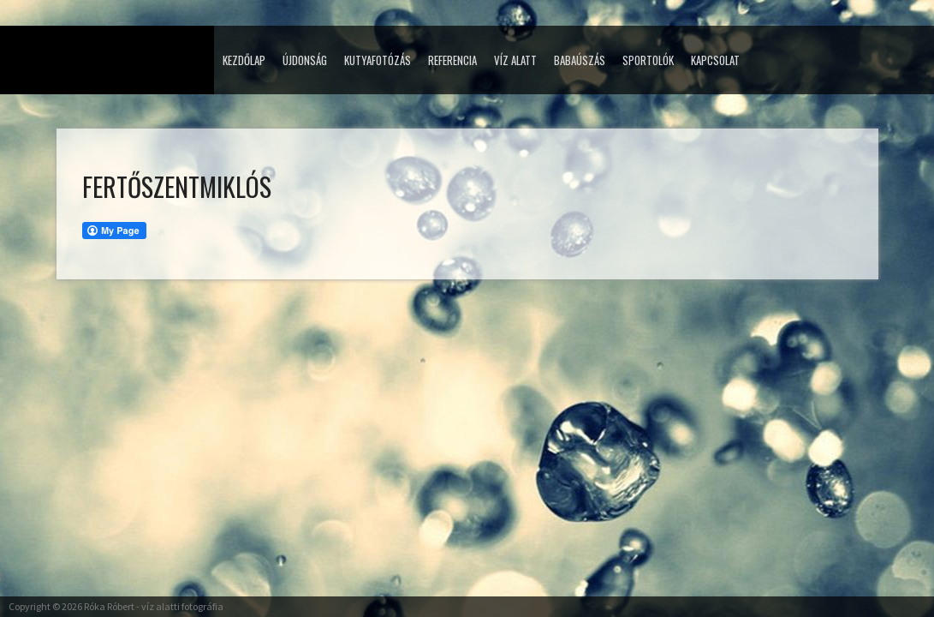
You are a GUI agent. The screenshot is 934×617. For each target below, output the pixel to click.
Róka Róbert (109, 606)
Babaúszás (579, 60)
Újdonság (305, 60)
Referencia (452, 60)
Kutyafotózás (377, 60)
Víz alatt (515, 60)
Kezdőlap (244, 60)
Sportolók (648, 60)
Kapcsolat (715, 60)
